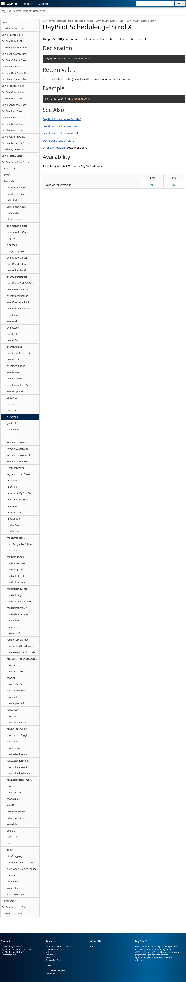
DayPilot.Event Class (12, 85)
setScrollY (12, 843)
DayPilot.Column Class (13, 60)
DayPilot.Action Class (13, 28)
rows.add (12, 665)
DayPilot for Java (8, 954)
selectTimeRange (16, 818)
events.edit (13, 327)
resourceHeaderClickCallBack (23, 652)
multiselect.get (15, 595)
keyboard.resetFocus (18, 474)
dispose (11, 238)
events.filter (13, 334)
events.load (13, 372)
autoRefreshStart (16, 194)
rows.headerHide (16, 722)
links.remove (14, 512)
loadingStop (13, 531)
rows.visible (13, 798)
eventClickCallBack (17, 257)
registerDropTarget (17, 639)
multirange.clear (16, 563)
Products (28, 3)
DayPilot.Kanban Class (13, 104)
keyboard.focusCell (17, 448)
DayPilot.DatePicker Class (15, 73)
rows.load (12, 741)
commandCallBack (17, 225)
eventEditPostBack (17, 276)
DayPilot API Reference (54, 20)
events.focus (14, 359)
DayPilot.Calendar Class (14, 47)
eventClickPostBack (17, 264)
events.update (15, 391)
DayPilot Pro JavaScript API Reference (23, 11)
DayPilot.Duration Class (14, 79)
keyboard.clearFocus (18, 442)
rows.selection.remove (19, 779)
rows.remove (14, 748)
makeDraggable (16, 537)
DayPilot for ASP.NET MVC (13, 952)
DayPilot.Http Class (12, 98)
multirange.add (15, 556)
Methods (9, 181)
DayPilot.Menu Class (12, 124)
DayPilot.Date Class (12, 66)
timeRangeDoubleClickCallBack (23, 862)
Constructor (10, 168)
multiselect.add (15, 576)
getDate (11, 410)
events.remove (15, 378)
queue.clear (13, 627)
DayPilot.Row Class (11, 155)
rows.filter (12, 709)
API (47, 952)
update (11, 875)
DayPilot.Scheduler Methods (110, 20)
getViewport (13, 429)
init (8, 436)
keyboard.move (15, 467)
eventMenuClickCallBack (20, 283)
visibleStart (13, 888)
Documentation (53, 949)
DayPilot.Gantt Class (12, 92)
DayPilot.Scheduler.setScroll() (61, 133)
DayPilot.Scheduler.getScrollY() (62, 126)
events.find (13, 340)
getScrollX (12, 416)
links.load (12, 506)
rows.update (14, 792)
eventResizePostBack (18, 308)
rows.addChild (15, 671)
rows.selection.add (17, 754)
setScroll (11, 830)
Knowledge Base (53, 960)
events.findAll (14, 346)
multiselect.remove (17, 614)
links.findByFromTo (17, 499)
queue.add (13, 620)
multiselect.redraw (17, 607)
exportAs (12, 397)
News (48, 957)
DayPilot (9, 3)
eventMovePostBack (18, 295)
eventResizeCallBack (18, 302)
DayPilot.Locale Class (13, 117)
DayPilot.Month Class (13, 136)
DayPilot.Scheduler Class (15, 162)
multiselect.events (17, 588)
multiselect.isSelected (19, 601)
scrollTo (11, 805)
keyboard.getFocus (17, 461)
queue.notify (14, 633)
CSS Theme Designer (55, 970)
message (12, 550)
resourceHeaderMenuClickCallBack (23, 658)
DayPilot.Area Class (12, 34)
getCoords (12, 404)
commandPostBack (17, 232)
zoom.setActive (15, 894)
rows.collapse (14, 684)
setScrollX (12, 837)
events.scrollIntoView (18, 385)
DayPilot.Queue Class (13, 149)
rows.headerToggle (17, 735)
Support (43, 3)
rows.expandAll (15, 703)
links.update (14, 518)
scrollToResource (16, 811)
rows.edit (12, 697)
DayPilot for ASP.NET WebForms (16, 949)
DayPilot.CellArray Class (14, 53)
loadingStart (14, 525)
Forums (49, 954)
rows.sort (12, 786)
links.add (12, 480)
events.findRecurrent (18, 353)
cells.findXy (13, 213)
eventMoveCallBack (17, 289)
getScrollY (12, 423)
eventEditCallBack (17, 270)
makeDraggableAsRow (19, 544)
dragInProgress (15, 251)
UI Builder (50, 973)
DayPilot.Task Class (11, 913)
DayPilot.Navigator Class (15, 143)
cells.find (12, 200)
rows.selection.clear (18, 760)
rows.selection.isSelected (21, 773)
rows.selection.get (17, 767)
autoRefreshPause (17, 187)
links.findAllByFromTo (19, 493)
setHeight (12, 824)
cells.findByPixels (16, 206)
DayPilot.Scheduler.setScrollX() (62, 119)
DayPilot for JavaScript (58, 185)
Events (7, 174)
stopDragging (14, 856)
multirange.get (15, 569)
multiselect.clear (16, 582)
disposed (12, 245)
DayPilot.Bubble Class (13, 41)
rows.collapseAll (16, 690)
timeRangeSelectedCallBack (22, 868)
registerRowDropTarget (20, 646)
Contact (94, 946)
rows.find (12, 716)
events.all (12, 321)
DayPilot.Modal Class (13, 130)
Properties (10, 900)
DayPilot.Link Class (11, 111)
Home (4, 22)
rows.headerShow (17, 728)
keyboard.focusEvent (18, 455)
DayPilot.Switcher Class (14, 907)
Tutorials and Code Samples (59, 946)
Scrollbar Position (54, 147)
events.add (13, 315)
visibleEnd (12, 881)
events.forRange (16, 365)
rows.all (11, 677)
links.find (12, 486)
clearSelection (14, 219)
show (10, 849)
